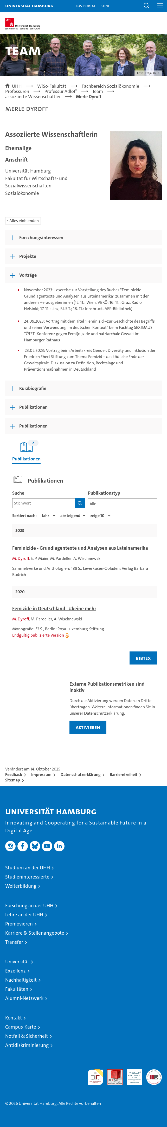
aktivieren (88, 727)
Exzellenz (15, 971)
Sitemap (12, 780)
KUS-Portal (85, 5)
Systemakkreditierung (154, 1072)
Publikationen (33, 426)
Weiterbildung (20, 886)
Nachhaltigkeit (21, 980)
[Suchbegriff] (43, 503)
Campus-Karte (20, 1027)
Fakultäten (16, 989)
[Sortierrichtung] (72, 516)
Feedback (13, 774)
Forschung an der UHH (29, 905)
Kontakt (13, 1018)
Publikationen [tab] (26, 451)
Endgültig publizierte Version (38, 635)
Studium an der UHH (27, 867)
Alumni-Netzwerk (24, 998)
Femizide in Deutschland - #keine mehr (54, 609)
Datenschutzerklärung (104, 713)
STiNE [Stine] (105, 5)
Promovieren (19, 924)
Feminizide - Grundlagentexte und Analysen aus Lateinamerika (80, 548)
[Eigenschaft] (48, 516)
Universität (17, 961)
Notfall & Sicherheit (26, 1036)
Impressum (41, 774)
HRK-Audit (132, 1074)
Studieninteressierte (27, 877)
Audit (112, 1072)
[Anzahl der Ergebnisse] (100, 516)
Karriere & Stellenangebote (34, 933)
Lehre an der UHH (24, 914)
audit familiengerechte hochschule (95, 1077)
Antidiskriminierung (27, 1045)
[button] (146, 6)
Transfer (14, 942)
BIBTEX (143, 658)
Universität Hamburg (29, 5)
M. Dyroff (20, 558)
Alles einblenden (24, 220)
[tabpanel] (84, 570)
